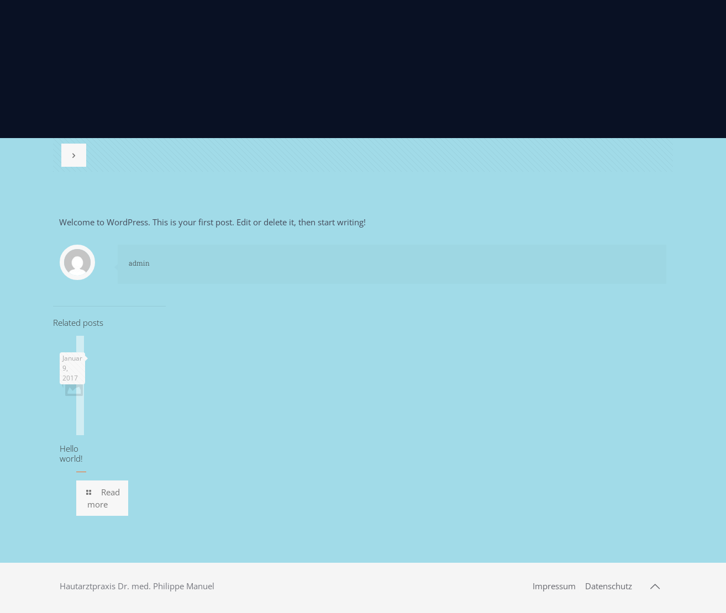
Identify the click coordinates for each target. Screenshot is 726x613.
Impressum (554, 585)
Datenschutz (608, 585)
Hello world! (71, 453)
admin (139, 262)
